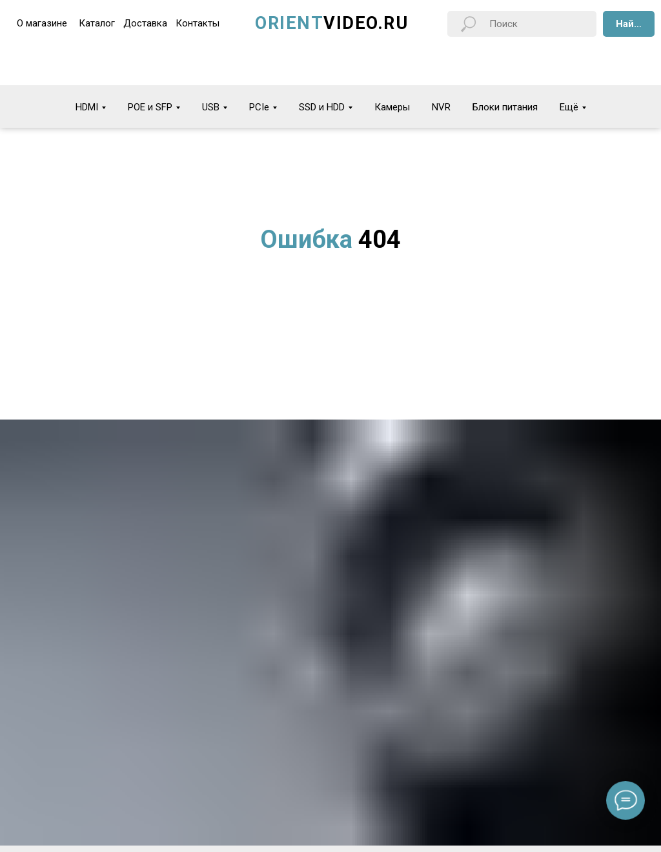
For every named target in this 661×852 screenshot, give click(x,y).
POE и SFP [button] (150, 107)
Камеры (392, 107)
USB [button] (210, 107)
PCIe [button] (259, 107)
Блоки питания (505, 107)
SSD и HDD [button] (322, 107)
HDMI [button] (87, 107)
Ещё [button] (569, 107)
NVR (441, 107)
